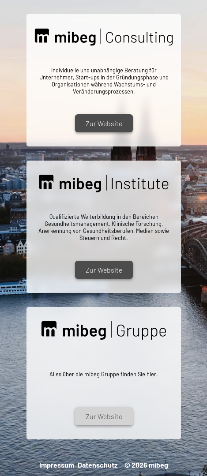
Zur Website (103, 123)
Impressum (56, 465)
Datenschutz (97, 465)
